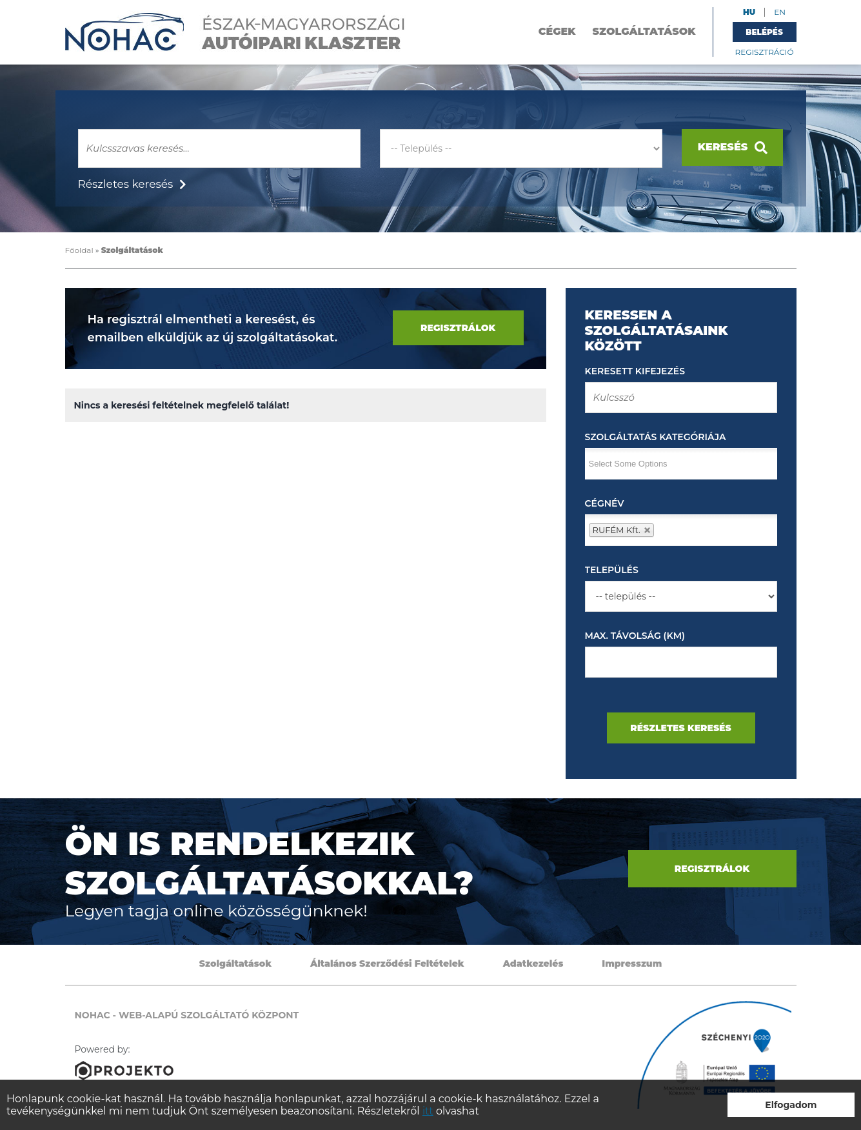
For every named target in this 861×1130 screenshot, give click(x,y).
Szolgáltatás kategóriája (655, 437)
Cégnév (604, 503)
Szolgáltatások (644, 31)
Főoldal (79, 250)
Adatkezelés (533, 963)
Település (611, 570)
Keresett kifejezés (635, 371)
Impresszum (632, 963)
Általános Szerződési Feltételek (387, 963)
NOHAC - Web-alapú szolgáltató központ (235, 32)
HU (749, 12)
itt (427, 1111)
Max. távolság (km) (635, 635)
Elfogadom (790, 1105)
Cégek (557, 31)
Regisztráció (764, 52)
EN (780, 12)
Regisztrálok (458, 328)
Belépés (764, 32)
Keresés (732, 147)
